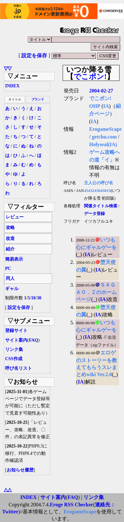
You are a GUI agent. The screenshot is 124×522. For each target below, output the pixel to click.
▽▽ (8, 68)
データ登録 (94, 213)
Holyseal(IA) (103, 144)
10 (33, 298)
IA (106, 106)
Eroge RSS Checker (71, 504)
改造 (10, 238)
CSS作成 (13, 358)
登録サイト (16, 330)
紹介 (10, 249)
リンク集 (14, 349)
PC (8, 268)
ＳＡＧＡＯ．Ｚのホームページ (96, 292)
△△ (8, 489)
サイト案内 (16, 340)
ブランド (37, 99)
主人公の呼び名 (98, 183)
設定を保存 (34, 55)
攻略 (10, 227)
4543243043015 (97, 190)
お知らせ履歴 (20, 470)
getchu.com (104, 136)
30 (39, 298)
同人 (10, 278)
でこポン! (90, 76)
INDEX (12, 85)
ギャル (12, 288)
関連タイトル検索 (100, 206)
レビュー (15, 217)
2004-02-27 (101, 90)
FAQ (33, 340)
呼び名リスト (18, 368)
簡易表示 (14, 259)
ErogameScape (105, 129)
